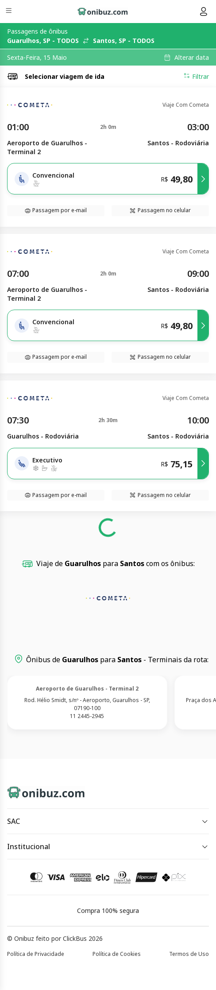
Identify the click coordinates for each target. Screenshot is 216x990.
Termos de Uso (189, 954)
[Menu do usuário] (203, 11)
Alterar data (191, 57)
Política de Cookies (117, 954)
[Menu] (9, 11)
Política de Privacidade (35, 954)
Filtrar (196, 76)
